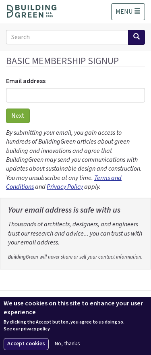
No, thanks (67, 344)
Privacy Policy (65, 186)
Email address (26, 81)
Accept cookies (26, 344)
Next (18, 115)
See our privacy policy (27, 329)
